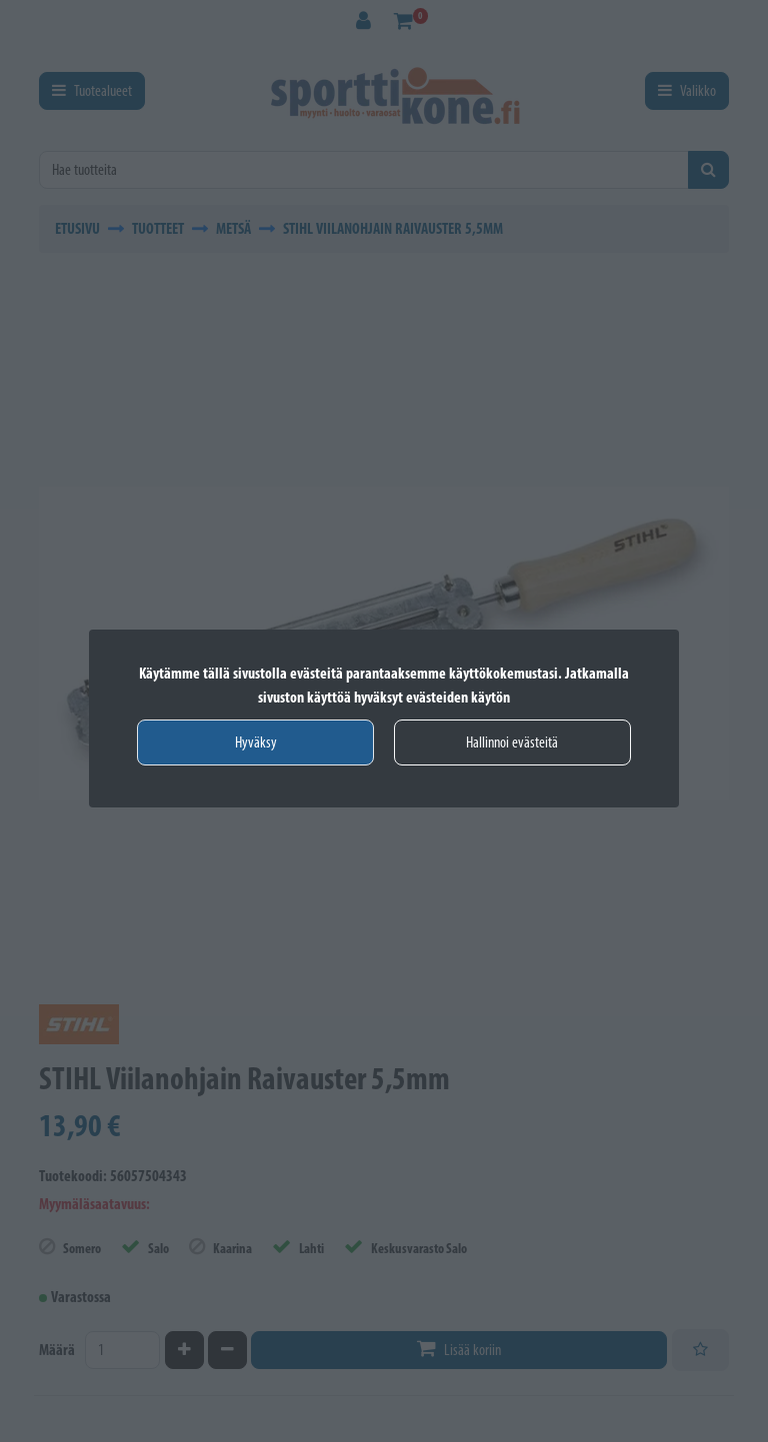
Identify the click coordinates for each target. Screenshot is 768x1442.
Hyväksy (256, 741)
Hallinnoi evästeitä (512, 741)
